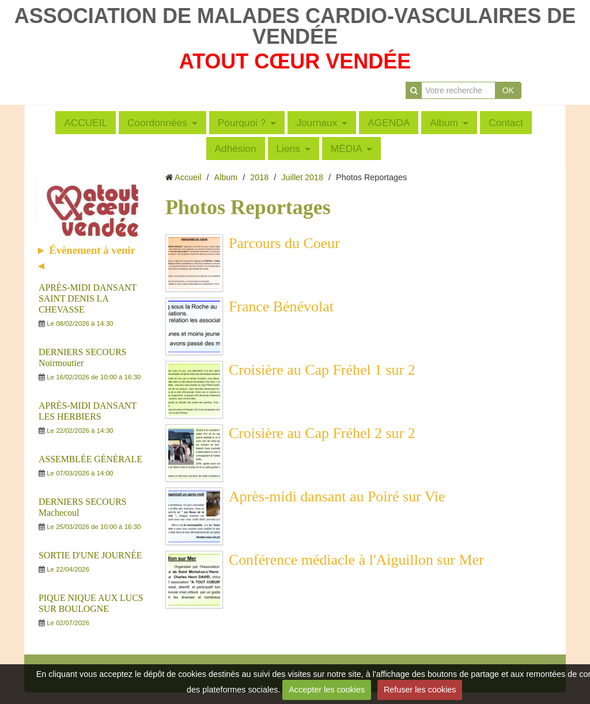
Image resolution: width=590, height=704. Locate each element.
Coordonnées (157, 122)
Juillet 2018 (302, 177)
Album (444, 122)
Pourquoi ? (242, 122)
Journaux (316, 122)
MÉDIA (346, 148)
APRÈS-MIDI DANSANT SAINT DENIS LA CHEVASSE (88, 298)
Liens (288, 148)
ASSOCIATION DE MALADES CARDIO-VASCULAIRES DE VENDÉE (295, 26)
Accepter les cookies (327, 689)
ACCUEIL (85, 122)
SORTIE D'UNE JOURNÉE (90, 555)
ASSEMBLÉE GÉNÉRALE (90, 459)
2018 (259, 177)
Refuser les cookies (420, 689)
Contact (506, 122)
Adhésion (235, 148)
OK (508, 90)
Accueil (188, 177)
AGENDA (389, 122)
